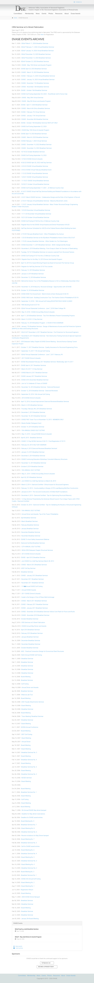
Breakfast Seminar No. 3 (29, 767)
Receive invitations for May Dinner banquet (35, 835)
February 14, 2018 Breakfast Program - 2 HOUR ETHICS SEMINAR (42, 323)
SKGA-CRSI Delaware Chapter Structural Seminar (37, 550)
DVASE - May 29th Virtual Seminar (32, 97)
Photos (50, 13)
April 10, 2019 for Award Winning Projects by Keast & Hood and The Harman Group (47, 263)
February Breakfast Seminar (30, 525)
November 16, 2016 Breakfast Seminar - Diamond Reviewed (40, 387)
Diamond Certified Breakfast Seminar (33, 543)
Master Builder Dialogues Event (31, 423)
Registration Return (27, 890)
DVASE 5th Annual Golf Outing (31, 879)
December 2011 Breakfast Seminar (32, 579)
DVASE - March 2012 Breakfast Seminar (34, 565)
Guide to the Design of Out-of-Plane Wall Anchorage (37, 597)
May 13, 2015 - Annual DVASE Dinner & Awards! (37, 434)
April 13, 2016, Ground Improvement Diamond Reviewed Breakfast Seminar (45, 401)
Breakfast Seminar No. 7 (29, 825)
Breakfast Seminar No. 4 (29, 760)
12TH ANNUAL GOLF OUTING (30, 547)
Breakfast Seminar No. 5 (29, 752)
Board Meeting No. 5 (27, 857)
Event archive (18, 948)
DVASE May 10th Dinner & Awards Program (35, 130)
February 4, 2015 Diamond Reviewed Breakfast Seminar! (39, 448)
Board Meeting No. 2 (27, 882)
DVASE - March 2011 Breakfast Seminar (34, 601)
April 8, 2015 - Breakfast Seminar (31, 438)
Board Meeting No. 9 (27, 821)
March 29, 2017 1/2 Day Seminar (31, 369)
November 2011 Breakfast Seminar (32, 583)
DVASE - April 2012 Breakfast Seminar (33, 557)
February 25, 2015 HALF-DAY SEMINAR (33, 445)
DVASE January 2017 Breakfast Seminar (34, 376)
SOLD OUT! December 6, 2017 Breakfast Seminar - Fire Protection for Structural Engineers (50, 332)
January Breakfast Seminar (30, 528)
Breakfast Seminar (27, 572)
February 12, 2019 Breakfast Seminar (33, 270)
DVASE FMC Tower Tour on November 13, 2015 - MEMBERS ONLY (42, 419)
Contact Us (78, 2)
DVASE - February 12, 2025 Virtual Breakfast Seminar (38, 76)
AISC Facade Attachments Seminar (32, 702)
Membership (29, 13)
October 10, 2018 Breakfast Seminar (32, 290)
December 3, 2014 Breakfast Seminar (33, 456)
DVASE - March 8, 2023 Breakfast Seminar (34, 137)
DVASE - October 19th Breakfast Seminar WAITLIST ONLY (39, 123)
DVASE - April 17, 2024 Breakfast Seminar (34, 105)
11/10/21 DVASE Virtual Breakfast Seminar (35, 181)
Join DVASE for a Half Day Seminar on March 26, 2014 (38, 481)
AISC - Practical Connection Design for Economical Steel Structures (42, 651)
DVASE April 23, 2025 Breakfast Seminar (34, 69)
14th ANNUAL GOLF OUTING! (30, 470)
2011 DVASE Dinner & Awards (31, 593)
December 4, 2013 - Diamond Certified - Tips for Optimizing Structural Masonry (46, 495)
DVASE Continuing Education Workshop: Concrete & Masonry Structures (44, 459)
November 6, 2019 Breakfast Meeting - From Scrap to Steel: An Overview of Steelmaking (49, 248)
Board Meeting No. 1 (27, 886)
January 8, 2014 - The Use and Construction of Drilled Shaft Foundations (44, 492)
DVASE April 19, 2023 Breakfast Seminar (34, 134)
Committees (18, 13)
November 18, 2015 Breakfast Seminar (33, 416)
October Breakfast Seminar (29, 619)
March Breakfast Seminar (29, 521)
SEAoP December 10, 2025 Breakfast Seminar (36, 54)
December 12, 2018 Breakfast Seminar (33, 277)
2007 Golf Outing (26, 734)
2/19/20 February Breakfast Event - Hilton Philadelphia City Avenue (42, 234)
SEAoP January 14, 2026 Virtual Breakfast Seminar (37, 51)
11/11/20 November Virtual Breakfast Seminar (36, 214)
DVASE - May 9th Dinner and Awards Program (36, 101)
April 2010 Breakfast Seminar (30, 630)
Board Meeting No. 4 (27, 864)
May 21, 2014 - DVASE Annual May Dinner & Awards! (38, 474)
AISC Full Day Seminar (28, 568)
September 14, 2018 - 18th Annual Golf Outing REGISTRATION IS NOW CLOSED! (46, 301)
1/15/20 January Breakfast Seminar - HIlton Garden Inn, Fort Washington (44, 241)
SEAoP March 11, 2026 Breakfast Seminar (34, 43)
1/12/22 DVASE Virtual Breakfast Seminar (34, 173)
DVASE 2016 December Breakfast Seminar (35, 380)
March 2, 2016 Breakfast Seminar (32, 405)
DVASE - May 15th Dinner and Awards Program (36, 65)
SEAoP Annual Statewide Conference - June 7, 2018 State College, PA (43, 308)
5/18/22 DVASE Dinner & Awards (32, 159)
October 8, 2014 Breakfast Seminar (32, 466)
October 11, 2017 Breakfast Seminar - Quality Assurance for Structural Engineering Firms (49, 347)
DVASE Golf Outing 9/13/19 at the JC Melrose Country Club (40, 256)
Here (42, 34)
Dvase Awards (75, 13)
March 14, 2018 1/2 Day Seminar (31, 319)
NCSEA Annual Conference (29, 727)
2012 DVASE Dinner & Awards (31, 554)
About (67, 13)
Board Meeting (25, 677)
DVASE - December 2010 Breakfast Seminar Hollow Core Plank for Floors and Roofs (48, 612)
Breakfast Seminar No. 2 (29, 774)
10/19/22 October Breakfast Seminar (33, 152)
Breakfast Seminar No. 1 (29, 792)
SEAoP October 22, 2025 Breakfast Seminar (35, 61)
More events (17, 946)
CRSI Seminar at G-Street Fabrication (33, 622)
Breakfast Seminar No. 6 (29, 832)
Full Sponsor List (46, 963)
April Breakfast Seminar (28, 518)
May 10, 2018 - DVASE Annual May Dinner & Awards (38, 312)
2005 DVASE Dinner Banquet (31, 897)
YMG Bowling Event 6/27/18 (30, 305)
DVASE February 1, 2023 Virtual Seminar (34, 141)
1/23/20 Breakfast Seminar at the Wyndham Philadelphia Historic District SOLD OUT (48, 238)
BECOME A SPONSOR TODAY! (46, 966)
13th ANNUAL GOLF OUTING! (30, 510)
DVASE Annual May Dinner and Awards (34, 626)
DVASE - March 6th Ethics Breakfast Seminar (35, 108)
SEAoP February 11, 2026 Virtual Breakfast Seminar (37, 47)
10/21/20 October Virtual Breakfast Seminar (35, 217)
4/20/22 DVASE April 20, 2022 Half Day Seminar (36, 162)
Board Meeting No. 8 (27, 828)
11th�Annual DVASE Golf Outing (31, 586)
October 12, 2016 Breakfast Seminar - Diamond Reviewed (39, 391)
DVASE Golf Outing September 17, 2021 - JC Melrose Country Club (42, 188)
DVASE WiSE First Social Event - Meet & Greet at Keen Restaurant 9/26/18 (44, 294)
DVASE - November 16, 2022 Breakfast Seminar (36, 148)
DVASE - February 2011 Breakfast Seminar (34, 604)
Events (44, 13)
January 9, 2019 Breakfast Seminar (32, 274)
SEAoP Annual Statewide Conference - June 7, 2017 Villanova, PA (42, 354)
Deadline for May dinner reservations (33, 814)
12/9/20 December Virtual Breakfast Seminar (35, 210)
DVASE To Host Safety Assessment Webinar (35, 539)
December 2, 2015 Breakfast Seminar (33, 412)
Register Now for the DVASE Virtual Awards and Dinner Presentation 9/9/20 (45, 225)
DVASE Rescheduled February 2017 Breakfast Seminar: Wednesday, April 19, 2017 (47, 362)
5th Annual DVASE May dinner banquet (34, 810)
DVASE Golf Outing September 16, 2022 (33, 155)
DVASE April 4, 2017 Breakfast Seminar (33, 365)
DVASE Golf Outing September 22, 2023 (33, 126)
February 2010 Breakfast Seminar (32, 633)
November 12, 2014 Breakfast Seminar (33, 463)
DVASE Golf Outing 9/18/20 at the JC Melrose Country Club (40, 221)
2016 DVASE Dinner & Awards (31, 398)
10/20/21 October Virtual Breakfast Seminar (35, 184)
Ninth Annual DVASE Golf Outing (31, 655)
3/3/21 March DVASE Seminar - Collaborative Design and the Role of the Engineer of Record (50, 197)
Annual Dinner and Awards (30, 687)
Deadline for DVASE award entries (32, 817)
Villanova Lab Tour (27, 695)
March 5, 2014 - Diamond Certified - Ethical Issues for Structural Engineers (45, 484)
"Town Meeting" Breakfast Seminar (32, 716)
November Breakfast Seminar (30, 536)
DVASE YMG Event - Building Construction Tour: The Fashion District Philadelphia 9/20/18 (49, 297)
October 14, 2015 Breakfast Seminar (32, 427)
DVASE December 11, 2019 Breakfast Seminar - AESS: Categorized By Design (45, 245)
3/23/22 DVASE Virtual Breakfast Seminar (34, 166)
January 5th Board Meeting (30, 918)
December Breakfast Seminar (30, 532)
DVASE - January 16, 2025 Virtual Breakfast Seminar (38, 79)
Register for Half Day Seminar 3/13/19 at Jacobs (37, 266)
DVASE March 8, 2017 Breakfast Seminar (34, 373)
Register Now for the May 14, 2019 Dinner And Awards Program (42, 259)
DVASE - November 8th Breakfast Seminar (34, 119)
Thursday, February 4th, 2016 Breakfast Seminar (36, 409)
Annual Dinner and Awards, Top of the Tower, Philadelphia (40, 514)
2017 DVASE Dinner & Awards (31, 358)
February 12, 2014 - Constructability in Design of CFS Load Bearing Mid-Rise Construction (49, 488)
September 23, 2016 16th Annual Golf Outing (35, 394)
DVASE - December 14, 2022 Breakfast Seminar (36, 144)
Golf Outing (25, 684)
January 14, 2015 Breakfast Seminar (33, 452)
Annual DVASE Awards (29, 590)
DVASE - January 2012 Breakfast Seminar (34, 575)
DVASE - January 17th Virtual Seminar (33, 116)
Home (15, 18)
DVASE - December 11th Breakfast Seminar (35, 83)
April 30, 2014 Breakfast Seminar (31, 477)
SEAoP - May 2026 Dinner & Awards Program (28, 937)
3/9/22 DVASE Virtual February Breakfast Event (36, 170)
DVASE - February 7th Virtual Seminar (33, 112)
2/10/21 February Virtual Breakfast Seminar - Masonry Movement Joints (44, 201)
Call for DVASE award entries (30, 846)
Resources (58, 13)
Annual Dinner (26, 742)
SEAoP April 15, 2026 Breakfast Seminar (27, 929)
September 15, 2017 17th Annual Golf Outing (35, 351)
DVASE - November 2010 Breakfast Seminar (35, 615)
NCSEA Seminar (26, 778)
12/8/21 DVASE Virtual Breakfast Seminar (34, 177)
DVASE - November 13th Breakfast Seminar (35, 87)
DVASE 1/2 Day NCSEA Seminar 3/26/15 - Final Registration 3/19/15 (43, 441)
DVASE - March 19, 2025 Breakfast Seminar (35, 72)
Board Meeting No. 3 (27, 872)
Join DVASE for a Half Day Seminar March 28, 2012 (37, 561)
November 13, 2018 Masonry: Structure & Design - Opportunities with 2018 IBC (46, 287)
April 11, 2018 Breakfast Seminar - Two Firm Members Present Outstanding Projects (48, 316)
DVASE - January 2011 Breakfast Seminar (34, 608)
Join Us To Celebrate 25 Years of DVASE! (34, 383)
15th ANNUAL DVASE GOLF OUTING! (33, 430)
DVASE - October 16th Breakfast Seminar (34, 90)
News (38, 13)
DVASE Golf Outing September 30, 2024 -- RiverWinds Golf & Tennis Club (44, 94)
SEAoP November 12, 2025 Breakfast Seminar (36, 58)
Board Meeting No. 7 (27, 839)
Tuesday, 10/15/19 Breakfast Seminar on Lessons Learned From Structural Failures (47, 252)
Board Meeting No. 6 (27, 850)
